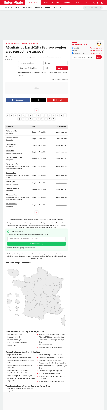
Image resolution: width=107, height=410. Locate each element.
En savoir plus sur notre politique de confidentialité (21, 248)
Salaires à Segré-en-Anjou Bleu (17, 370)
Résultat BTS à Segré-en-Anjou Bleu (51, 337)
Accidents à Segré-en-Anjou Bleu (50, 355)
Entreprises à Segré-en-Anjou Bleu (51, 371)
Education (38, 7)
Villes (55, 7)
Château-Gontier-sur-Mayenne (36, 73)
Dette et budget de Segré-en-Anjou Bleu (21, 376)
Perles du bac (12, 345)
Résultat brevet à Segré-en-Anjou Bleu (52, 334)
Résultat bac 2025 (15, 43)
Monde (47, 7)
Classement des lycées (15, 340)
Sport (45, 3)
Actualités (33, 3)
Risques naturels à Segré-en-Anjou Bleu (52, 363)
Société (17, 7)
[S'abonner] (87, 57)
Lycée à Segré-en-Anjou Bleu (17, 343)
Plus (86, 3)
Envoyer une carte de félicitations (50, 348)
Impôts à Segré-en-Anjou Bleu (17, 373)
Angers (21, 75)
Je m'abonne (35, 244)
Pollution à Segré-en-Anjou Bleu (50, 360)
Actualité (75, 48)
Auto (77, 3)
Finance (67, 3)
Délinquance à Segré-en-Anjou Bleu (51, 357)
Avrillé (65, 73)
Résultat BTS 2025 (13, 337)
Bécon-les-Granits (55, 73)
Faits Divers (27, 7)
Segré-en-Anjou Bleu (14, 355)
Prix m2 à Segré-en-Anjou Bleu (49, 373)
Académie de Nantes (30, 43)
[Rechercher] (93, 8)
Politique (8, 7)
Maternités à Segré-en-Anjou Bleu (19, 357)
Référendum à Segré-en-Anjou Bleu (51, 381)
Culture (55, 3)
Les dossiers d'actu (79, 53)
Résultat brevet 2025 (14, 334)
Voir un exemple (96, 48)
